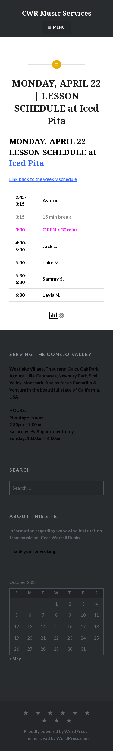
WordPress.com (72, 738)
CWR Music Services (56, 12)
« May (15, 658)
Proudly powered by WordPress (55, 731)
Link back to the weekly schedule (43, 179)
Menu (59, 27)
